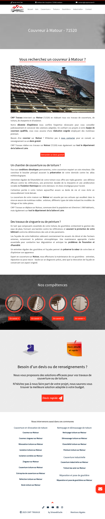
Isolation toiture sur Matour (30, 450)
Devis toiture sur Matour (30, 485)
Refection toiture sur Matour (30, 479)
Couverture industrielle (74, 457)
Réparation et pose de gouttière (74, 475)
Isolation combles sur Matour (30, 456)
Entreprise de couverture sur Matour (30, 473)
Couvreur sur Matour (31, 432)
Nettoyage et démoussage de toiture (74, 427)
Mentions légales (78, 512)
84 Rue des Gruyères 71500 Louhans (49, 2)
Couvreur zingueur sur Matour (30, 438)
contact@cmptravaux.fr (86, 2)
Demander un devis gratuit (52, 154)
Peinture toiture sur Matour (74, 450)
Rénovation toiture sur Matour (31, 444)
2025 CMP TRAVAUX (30, 512)
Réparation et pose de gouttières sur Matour (74, 480)
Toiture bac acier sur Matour (74, 468)
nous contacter (68, 138)
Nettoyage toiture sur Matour (74, 432)
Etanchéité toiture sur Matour (74, 444)
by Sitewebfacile (55, 512)
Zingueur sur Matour (31, 461)
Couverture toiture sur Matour (31, 467)
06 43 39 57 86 (17, 2)
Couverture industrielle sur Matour (74, 462)
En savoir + (9, 318)
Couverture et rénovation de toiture (30, 427)
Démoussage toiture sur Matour (74, 438)
